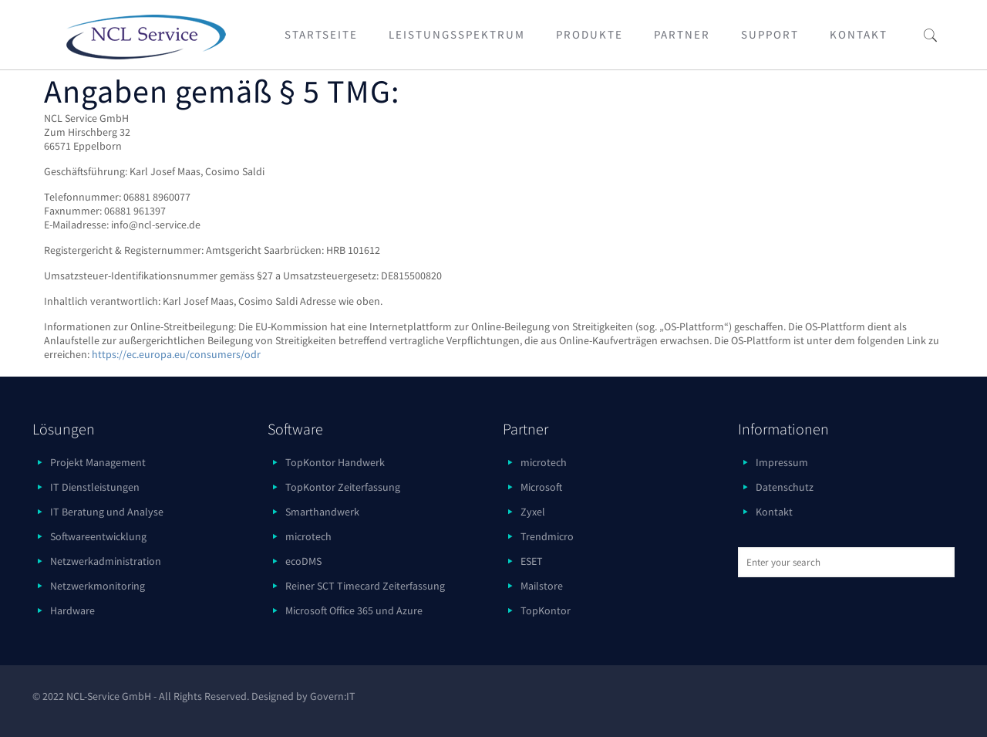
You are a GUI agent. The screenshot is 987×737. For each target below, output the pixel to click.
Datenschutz (785, 487)
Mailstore (541, 586)
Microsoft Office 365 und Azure (354, 610)
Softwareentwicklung (98, 536)
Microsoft (541, 487)
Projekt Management (98, 462)
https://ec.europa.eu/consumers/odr (176, 354)
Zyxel (532, 512)
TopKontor (545, 610)
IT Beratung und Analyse (106, 512)
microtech (308, 536)
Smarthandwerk (322, 512)
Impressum (782, 462)
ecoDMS (303, 561)
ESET (531, 561)
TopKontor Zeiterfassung (342, 487)
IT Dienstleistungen (95, 487)
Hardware (72, 610)
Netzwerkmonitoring (97, 586)
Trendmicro (547, 536)
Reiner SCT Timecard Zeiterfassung (365, 586)
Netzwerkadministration (105, 561)
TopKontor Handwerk (335, 462)
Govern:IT (332, 696)
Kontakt (774, 512)
